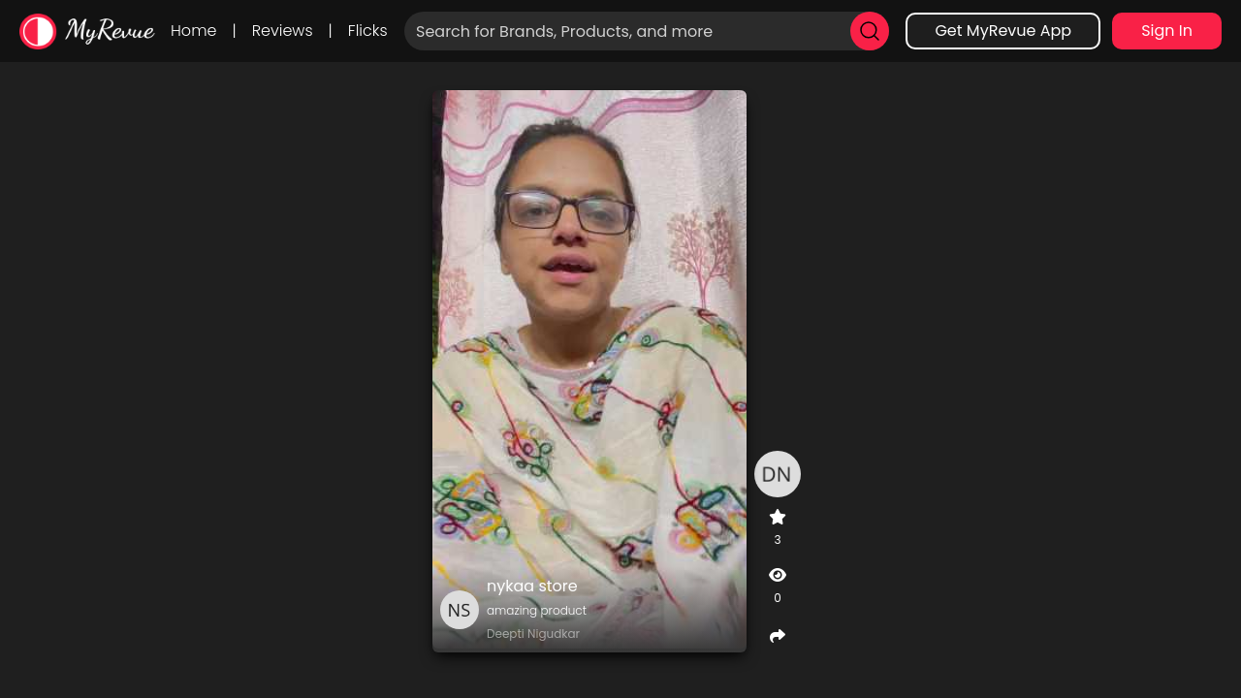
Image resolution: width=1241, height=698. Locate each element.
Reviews (282, 30)
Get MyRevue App (1003, 30)
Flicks (368, 30)
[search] (869, 31)
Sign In (1167, 30)
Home (193, 30)
